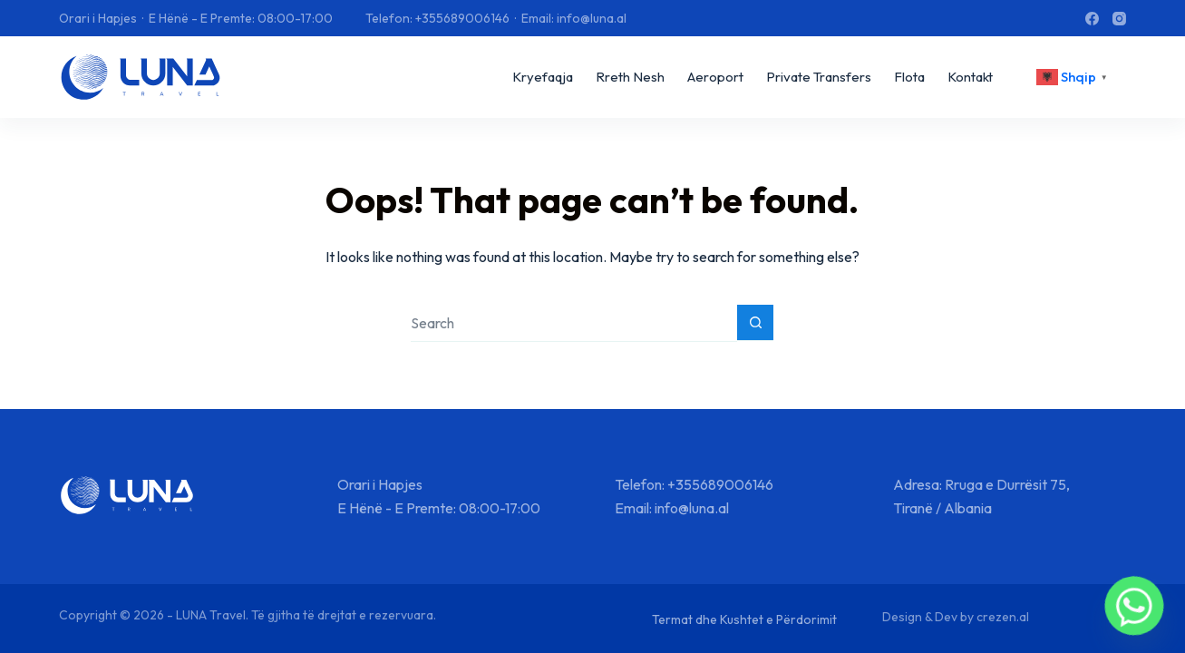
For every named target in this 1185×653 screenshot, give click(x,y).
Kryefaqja (542, 76)
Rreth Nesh (630, 76)
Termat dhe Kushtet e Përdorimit (744, 619)
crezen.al (1002, 617)
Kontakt (970, 76)
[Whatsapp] (1134, 605)
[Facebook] (1092, 18)
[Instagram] (1119, 18)
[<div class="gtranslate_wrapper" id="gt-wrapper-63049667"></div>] (1074, 77)
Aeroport (715, 76)
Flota (909, 76)
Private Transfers (818, 76)
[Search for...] (574, 323)
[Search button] (755, 323)
